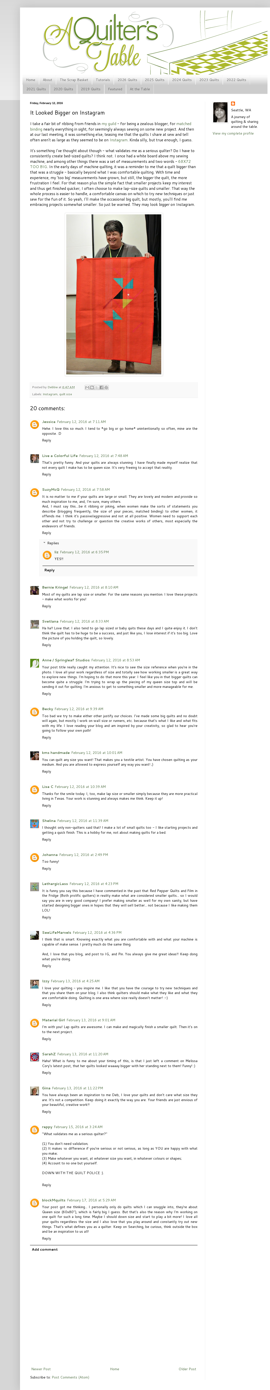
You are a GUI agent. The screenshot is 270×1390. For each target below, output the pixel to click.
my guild (109, 123)
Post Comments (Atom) (70, 1377)
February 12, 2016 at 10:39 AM (80, 786)
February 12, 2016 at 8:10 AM (94, 587)
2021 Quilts (36, 89)
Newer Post (41, 1368)
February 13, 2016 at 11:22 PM (77, 1088)
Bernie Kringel (55, 587)
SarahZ (49, 1054)
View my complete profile (233, 133)
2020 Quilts (63, 89)
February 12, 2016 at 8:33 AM (84, 621)
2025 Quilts (154, 79)
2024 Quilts (182, 79)
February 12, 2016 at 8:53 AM (115, 660)
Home (30, 79)
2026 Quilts (127, 79)
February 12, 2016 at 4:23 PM (94, 883)
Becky (47, 708)
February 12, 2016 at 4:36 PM (97, 932)
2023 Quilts (209, 79)
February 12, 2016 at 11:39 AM (82, 820)
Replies (53, 543)
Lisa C (47, 786)
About (47, 79)
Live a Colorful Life (60, 455)
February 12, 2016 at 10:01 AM (96, 752)
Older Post (187, 1368)
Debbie (53, 387)
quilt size (65, 394)
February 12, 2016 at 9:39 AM (78, 708)
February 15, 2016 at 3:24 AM (78, 1126)
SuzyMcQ (51, 489)
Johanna (50, 854)
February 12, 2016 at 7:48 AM (103, 455)
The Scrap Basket (74, 79)
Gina (46, 1088)
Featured (115, 89)
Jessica (49, 421)
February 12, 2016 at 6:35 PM (84, 552)
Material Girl (53, 1020)
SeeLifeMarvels (56, 932)
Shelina (49, 820)
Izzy (45, 981)
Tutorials (103, 79)
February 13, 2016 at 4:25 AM (75, 981)
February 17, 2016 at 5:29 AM (91, 1200)
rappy (47, 1126)
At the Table (140, 89)
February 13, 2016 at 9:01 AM (90, 1020)
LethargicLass (55, 883)
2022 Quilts (236, 79)
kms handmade (56, 752)
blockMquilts (54, 1200)
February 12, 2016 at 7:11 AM (81, 421)
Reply (46, 440)
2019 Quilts (90, 89)
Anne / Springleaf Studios (66, 660)
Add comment (45, 1249)
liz (56, 552)
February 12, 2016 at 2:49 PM (83, 854)
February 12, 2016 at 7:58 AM (85, 489)
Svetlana (50, 621)
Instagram (119, 140)
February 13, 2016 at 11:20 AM (82, 1054)
